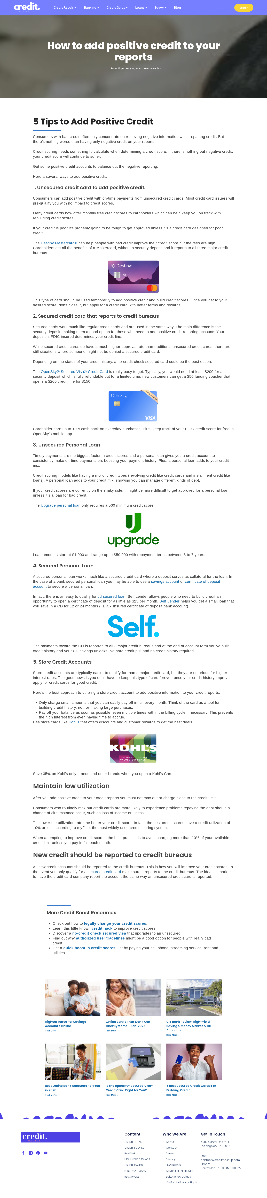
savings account (165, 581)
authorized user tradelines (100, 938)
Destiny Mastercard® (59, 243)
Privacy (171, 1159)
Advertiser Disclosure (179, 1171)
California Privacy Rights (182, 1182)
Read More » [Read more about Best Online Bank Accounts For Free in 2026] (51, 1095)
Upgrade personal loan (61, 505)
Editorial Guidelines (178, 1177)
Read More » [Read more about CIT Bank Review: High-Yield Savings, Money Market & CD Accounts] (172, 1035)
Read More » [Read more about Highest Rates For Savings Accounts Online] (51, 1031)
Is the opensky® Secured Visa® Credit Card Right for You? (129, 1088)
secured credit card (104, 872)
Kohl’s (74, 722)
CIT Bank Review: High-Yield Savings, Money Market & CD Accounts (188, 1026)
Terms (170, 1153)
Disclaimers (173, 1165)
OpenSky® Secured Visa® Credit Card (74, 372)
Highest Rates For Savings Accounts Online (65, 1024)
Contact (171, 1148)
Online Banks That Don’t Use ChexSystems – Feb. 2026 (128, 1024)
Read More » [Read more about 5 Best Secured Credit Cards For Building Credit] (172, 1095)
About (170, 1142)
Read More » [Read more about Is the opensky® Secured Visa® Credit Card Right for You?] (112, 1095)
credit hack (102, 928)
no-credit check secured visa (99, 933)
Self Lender (169, 601)
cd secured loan (111, 596)
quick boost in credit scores (89, 948)
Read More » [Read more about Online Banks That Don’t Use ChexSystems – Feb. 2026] (112, 1031)
